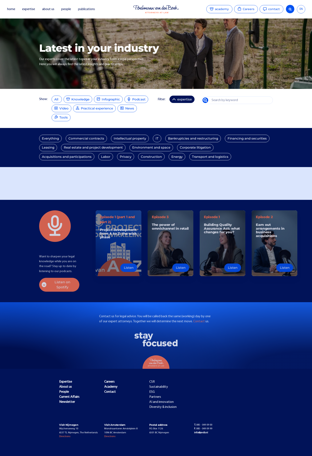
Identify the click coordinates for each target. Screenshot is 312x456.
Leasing (48, 147)
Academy (110, 387)
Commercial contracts (86, 138)
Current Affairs (69, 397)
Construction (151, 157)
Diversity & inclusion (163, 407)
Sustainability (158, 387)
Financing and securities (247, 138)
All (56, 99)
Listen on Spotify (56, 284)
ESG (152, 392)
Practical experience (94, 107)
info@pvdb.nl (201, 432)
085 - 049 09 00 (203, 425)
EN (301, 9)
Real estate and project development (93, 147)
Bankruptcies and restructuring (193, 138)
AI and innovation (161, 402)
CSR (152, 382)
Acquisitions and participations (67, 157)
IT (157, 138)
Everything (50, 138)
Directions (64, 436)
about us (48, 9)
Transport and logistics (210, 157)
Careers (109, 382)
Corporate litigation (195, 147)
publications (87, 9)
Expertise (65, 382)
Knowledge (77, 98)
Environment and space (151, 147)
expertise (28, 9)
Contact (199, 329)
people (66, 9)
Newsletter (67, 402)
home (11, 9)
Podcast (136, 98)
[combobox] (301, 9)
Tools (61, 117)
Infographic (108, 98)
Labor (105, 157)
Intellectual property (130, 138)
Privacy (125, 157)
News (127, 107)
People (64, 392)
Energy (177, 157)
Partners (155, 397)
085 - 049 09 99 (203, 428)
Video (61, 107)
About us (65, 387)
